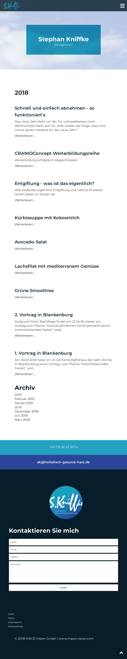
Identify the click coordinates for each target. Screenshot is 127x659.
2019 (18, 395)
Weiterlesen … (63, 136)
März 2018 (22, 420)
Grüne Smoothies (34, 290)
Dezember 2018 (26, 411)
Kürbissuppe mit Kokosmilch (47, 217)
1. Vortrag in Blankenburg (43, 353)
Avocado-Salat (31, 242)
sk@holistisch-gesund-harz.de (63, 462)
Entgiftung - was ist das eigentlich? (54, 183)
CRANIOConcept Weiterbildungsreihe (57, 153)
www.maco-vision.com (76, 638)
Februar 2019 (24, 399)
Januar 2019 (24, 403)
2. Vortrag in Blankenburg (44, 314)
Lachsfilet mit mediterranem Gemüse (57, 266)
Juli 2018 (21, 415)
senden (63, 587)
